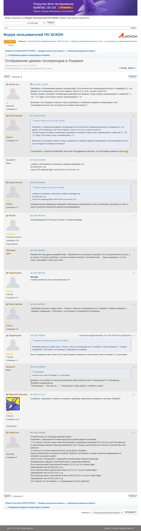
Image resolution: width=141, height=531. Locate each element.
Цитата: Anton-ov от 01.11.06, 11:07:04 (49, 121)
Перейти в (85, 513)
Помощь (107, 528)
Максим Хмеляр (18, 394)
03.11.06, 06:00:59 (37, 182)
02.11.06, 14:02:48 (37, 160)
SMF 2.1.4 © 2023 (13, 528)
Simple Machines (27, 528)
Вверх (7, 496)
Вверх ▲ (131, 528)
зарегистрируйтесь (80, 18)
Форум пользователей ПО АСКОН (33, 35)
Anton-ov (14, 84)
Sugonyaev (15, 272)
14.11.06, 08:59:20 (37, 304)
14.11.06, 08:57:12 (37, 273)
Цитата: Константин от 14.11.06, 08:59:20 (51, 340)
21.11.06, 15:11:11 (37, 394)
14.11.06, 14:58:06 (37, 335)
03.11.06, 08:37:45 (37, 216)
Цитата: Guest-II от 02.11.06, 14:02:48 (49, 187)
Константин (15, 115)
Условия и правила (119, 528)
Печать (132, 77)
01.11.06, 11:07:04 (40, 84)
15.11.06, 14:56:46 (37, 367)
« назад (123, 68)
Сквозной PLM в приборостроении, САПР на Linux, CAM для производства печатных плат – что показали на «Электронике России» (82, 41)
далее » (132, 68)
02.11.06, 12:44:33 (37, 116)
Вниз (7, 77)
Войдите (63, 18)
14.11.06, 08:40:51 (37, 250)
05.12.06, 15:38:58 (37, 433)
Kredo (12, 215)
